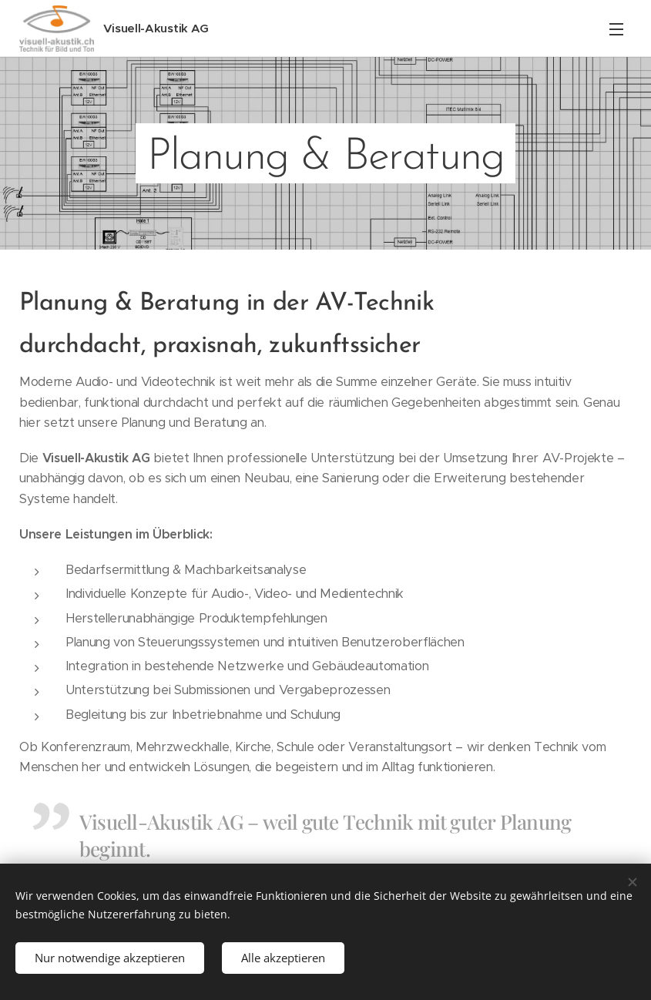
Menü (616, 29)
